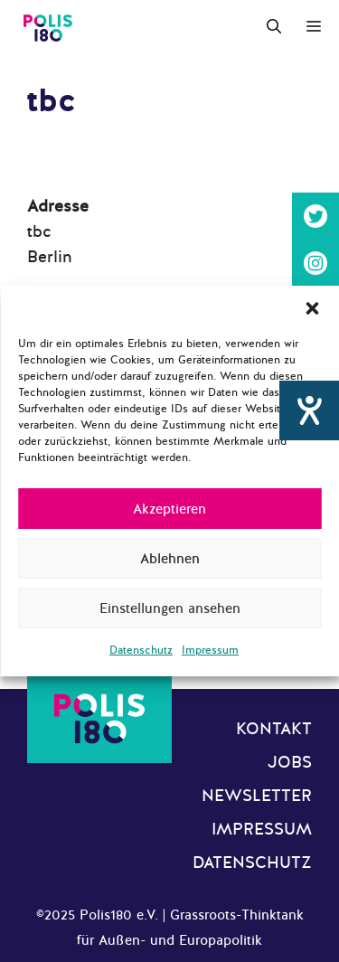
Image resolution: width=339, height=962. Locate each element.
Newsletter (257, 795)
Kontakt (274, 729)
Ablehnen (170, 559)
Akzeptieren (169, 509)
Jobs (290, 762)
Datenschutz (141, 650)
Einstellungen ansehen (169, 608)
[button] (312, 308)
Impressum (210, 650)
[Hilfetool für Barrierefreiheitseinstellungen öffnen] (309, 410)
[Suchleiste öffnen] (274, 27)
